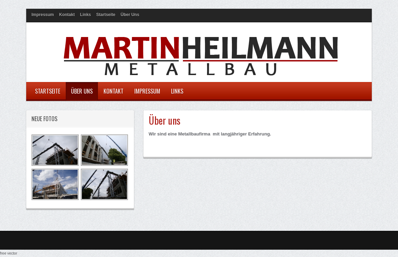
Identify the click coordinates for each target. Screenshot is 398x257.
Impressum (42, 14)
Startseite (105, 14)
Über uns (130, 14)
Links (85, 14)
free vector (8, 253)
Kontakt (67, 14)
